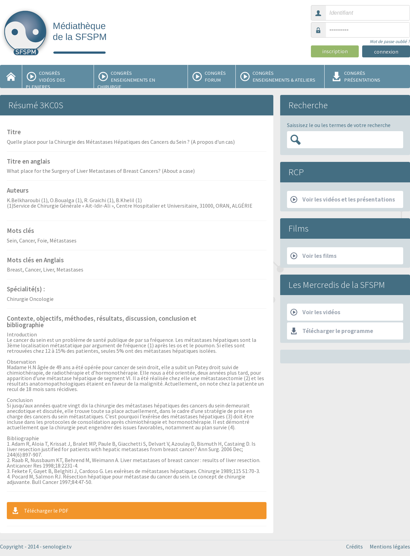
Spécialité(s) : (26, 289)
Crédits (354, 546)
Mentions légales (390, 546)
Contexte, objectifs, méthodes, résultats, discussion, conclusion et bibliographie (101, 322)
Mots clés (20, 231)
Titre (14, 132)
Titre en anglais (28, 161)
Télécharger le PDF (39, 510)
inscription (335, 51)
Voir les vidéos (315, 312)
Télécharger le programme (331, 331)
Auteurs (18, 190)
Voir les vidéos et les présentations (342, 199)
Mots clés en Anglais (35, 260)
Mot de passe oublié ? (390, 41)
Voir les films (313, 256)
